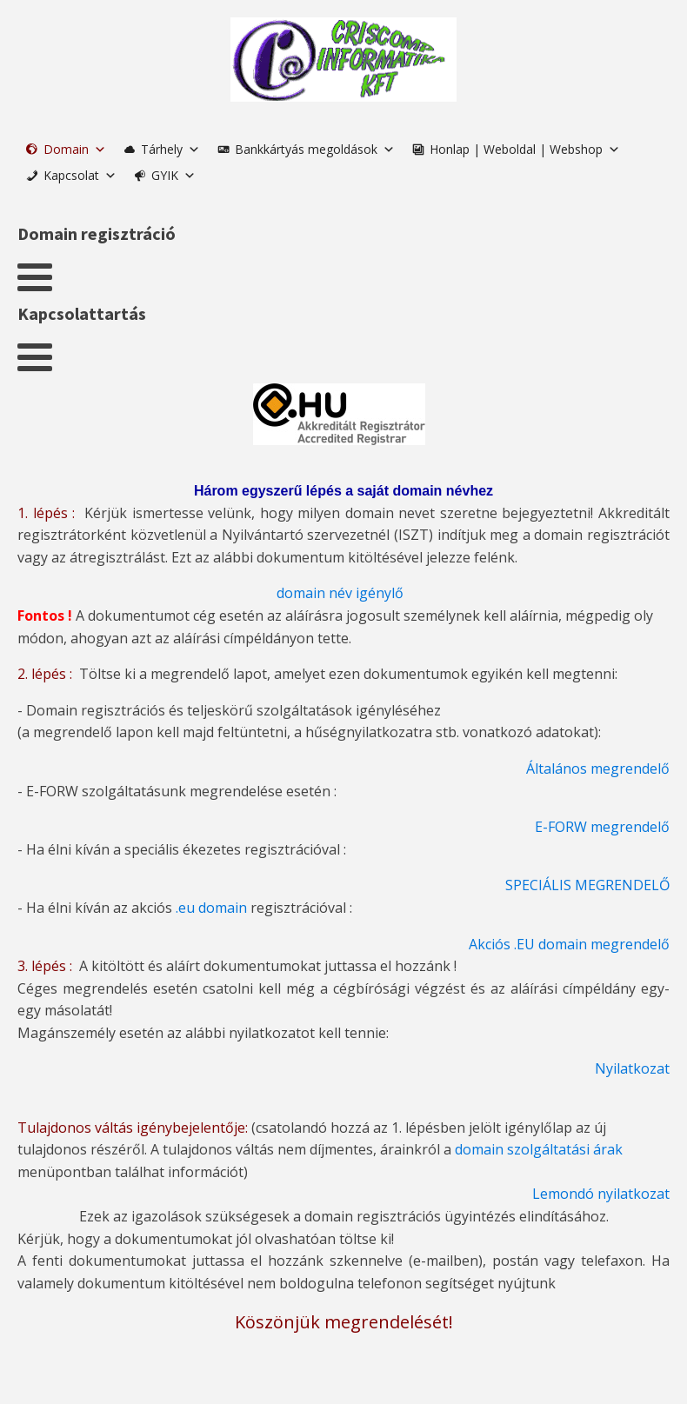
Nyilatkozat (632, 1068)
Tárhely (170, 149)
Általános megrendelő (598, 768)
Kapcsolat (80, 175)
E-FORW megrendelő (602, 826)
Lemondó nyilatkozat (601, 1193)
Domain (74, 149)
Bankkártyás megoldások (315, 149)
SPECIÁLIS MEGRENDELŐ (587, 885)
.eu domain (211, 907)
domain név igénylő (340, 592)
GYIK (173, 175)
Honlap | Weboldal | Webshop (525, 149)
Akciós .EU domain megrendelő (569, 944)
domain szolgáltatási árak (539, 1149)
